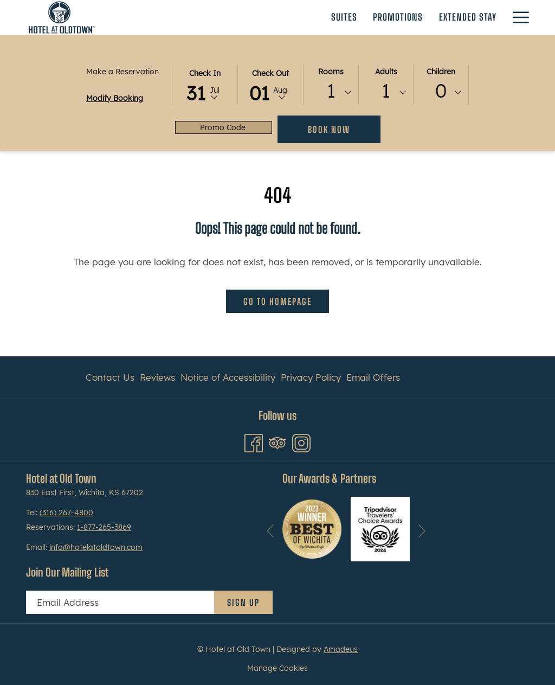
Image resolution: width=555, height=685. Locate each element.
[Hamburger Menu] (517, 17)
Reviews (157, 377)
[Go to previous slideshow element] (270, 530)
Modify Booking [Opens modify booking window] (114, 98)
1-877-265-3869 (104, 527)
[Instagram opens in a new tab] (301, 441)
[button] (205, 84)
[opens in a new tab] (311, 528)
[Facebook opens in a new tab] (253, 441)
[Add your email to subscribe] (120, 602)
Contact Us (110, 377)
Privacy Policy (311, 377)
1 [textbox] (331, 90)
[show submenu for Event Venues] (451, 17)
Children (441, 71)
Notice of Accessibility (227, 377)
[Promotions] (268, 17)
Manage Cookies (277, 668)
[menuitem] (111, 377)
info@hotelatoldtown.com (96, 547)
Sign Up (243, 602)
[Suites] (213, 17)
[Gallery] (481, 17)
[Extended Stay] (338, 17)
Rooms (331, 71)
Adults (386, 71)
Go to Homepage (277, 301)
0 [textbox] (441, 90)
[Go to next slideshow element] (422, 530)
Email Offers (373, 377)
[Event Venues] (411, 17)
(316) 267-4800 (66, 512)
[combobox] (331, 92)
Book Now (329, 129)
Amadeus (341, 649)
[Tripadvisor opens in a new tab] (277, 441)
